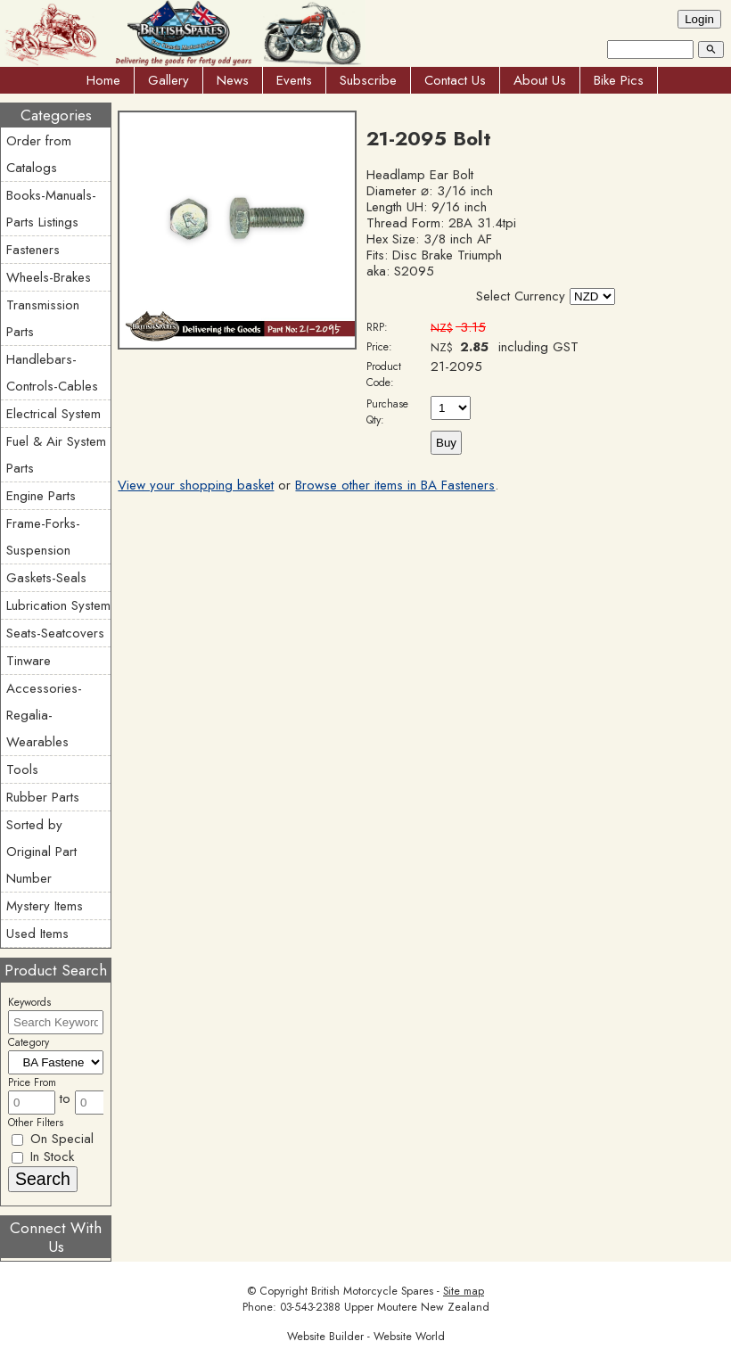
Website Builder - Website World (366, 1337)
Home (103, 80)
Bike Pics (619, 80)
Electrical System (53, 414)
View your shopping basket (196, 485)
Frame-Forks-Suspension (43, 537)
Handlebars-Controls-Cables (52, 373)
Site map (463, 1291)
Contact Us (455, 80)
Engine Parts (41, 496)
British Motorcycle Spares (372, 1291)
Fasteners (33, 249)
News (233, 80)
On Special (53, 1138)
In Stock (43, 1156)
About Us (539, 80)
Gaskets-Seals (46, 578)
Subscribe (368, 80)
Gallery (168, 80)
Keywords (29, 1002)
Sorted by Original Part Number (41, 851)
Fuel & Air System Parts (56, 455)
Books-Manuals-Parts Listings (51, 208)
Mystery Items (44, 906)
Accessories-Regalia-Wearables (44, 715)
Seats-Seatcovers (55, 633)
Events (294, 80)
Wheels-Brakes (48, 277)
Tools (22, 769)
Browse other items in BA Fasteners (395, 485)
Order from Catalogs (38, 154)
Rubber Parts (42, 797)
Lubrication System (58, 605)
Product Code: (383, 374)
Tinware (28, 661)
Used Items (37, 933)
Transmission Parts (42, 318)
